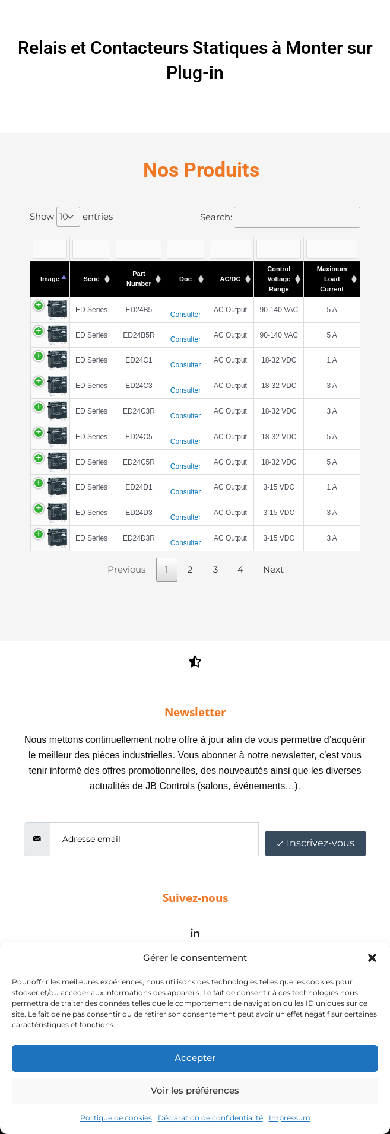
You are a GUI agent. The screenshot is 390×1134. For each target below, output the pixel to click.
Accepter (195, 1057)
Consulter (185, 314)
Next (273, 569)
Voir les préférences (195, 1090)
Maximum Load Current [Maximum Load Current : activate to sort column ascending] (332, 279)
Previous (126, 569)
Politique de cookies (116, 1117)
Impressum (289, 1117)
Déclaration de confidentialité (210, 1117)
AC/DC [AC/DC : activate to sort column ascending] (230, 278)
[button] (372, 958)
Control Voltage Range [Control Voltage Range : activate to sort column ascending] (278, 279)
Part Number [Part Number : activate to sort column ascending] (138, 278)
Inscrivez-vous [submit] (315, 843)
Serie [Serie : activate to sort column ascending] (92, 278)
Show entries (71, 216)
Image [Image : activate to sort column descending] (49, 278)
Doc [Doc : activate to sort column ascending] (185, 278)
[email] (154, 839)
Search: (280, 217)
